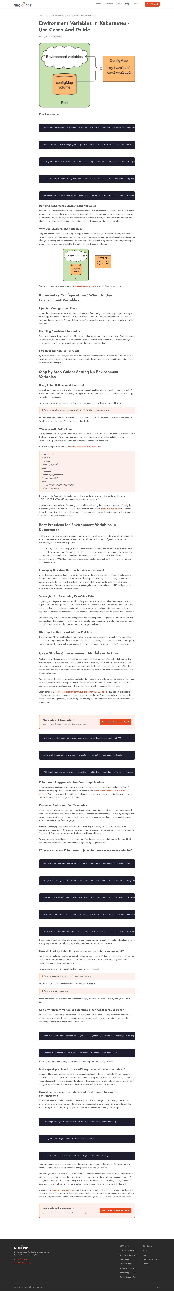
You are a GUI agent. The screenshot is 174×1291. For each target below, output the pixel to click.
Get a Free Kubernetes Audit (115, 721)
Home (98, 3)
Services (108, 3)
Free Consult (152, 4)
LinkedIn (157, 1287)
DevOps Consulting (127, 1250)
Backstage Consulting (128, 1268)
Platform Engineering (127, 1272)
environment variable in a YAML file (85, 446)
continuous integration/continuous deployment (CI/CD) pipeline (81, 691)
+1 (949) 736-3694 (22, 1259)
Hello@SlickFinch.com (22, 1263)
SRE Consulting (125, 1263)
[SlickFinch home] (23, 4)
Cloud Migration (126, 1259)
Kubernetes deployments (62, 1189)
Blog (127, 3)
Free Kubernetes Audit (151, 1259)
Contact (136, 3)
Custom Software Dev (128, 1277)
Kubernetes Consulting (128, 1255)
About (119, 3)
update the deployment (110, 508)
